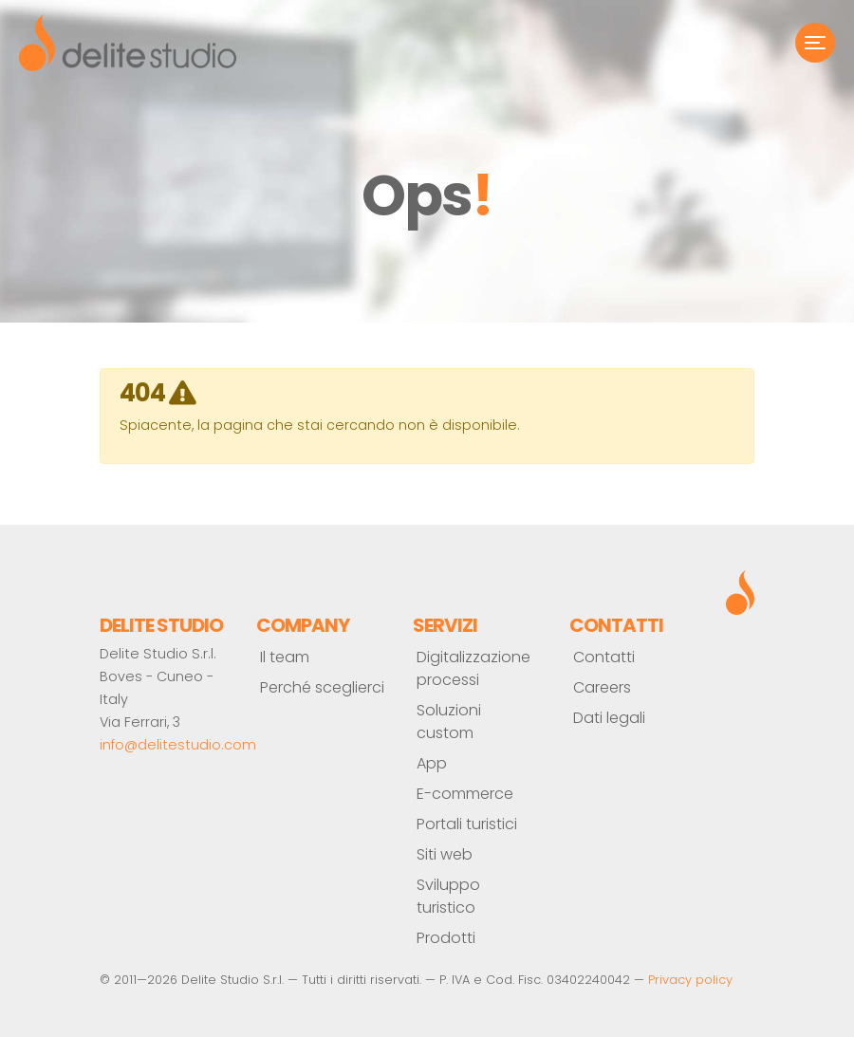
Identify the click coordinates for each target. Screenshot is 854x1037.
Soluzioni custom (449, 721)
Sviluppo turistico (448, 896)
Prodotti (446, 938)
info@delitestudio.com (178, 744)
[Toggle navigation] (815, 43)
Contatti (604, 657)
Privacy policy (690, 980)
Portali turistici (467, 824)
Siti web (445, 854)
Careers (602, 687)
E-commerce (465, 794)
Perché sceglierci (322, 687)
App (432, 763)
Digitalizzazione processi (473, 668)
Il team (284, 657)
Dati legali (609, 718)
